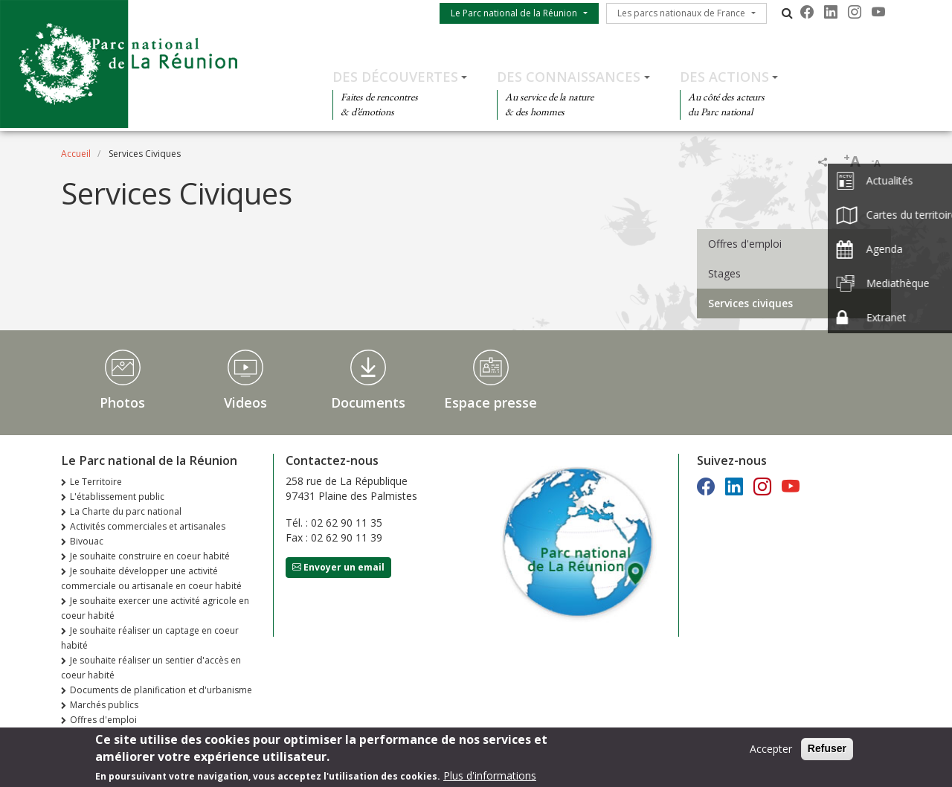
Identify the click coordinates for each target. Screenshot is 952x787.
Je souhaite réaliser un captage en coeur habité (150, 638)
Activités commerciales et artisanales (147, 526)
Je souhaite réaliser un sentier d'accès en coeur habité (151, 667)
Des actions (724, 77)
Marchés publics (104, 704)
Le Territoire (96, 481)
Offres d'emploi (745, 244)
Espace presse (490, 402)
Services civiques (750, 303)
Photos (122, 402)
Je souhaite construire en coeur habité (150, 556)
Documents (368, 402)
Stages (724, 273)
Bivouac (86, 541)
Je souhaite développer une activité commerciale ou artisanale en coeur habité (151, 578)
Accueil (76, 153)
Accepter (771, 750)
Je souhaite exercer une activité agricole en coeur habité (155, 608)
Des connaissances (568, 77)
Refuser (827, 750)
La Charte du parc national (125, 511)
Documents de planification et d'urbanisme (161, 690)
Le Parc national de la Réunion (514, 13)
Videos (245, 402)
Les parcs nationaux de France (681, 13)
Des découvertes (395, 77)
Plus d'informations (489, 777)
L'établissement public (117, 496)
